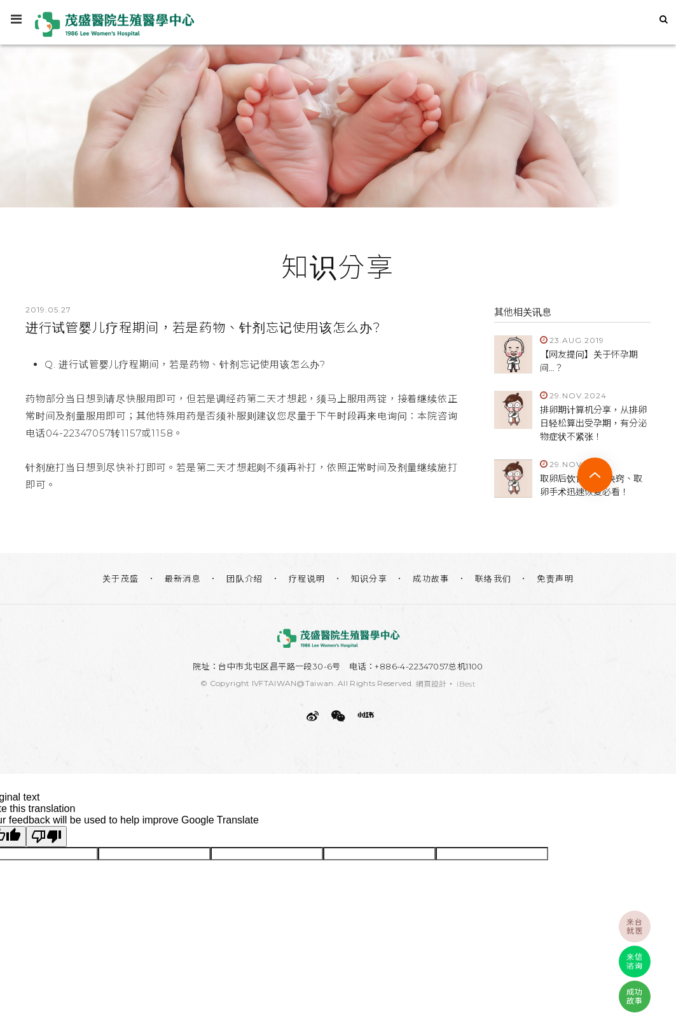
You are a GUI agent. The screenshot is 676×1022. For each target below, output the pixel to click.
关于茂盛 (120, 578)
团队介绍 (244, 578)
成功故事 (431, 578)
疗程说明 (307, 578)
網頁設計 (431, 684)
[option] (338, 122)
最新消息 (183, 578)
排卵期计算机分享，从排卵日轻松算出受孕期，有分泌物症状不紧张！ (593, 423)
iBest (466, 684)
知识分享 (369, 578)
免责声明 (555, 578)
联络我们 (493, 578)
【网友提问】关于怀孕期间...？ (589, 361)
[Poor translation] (46, 836)
